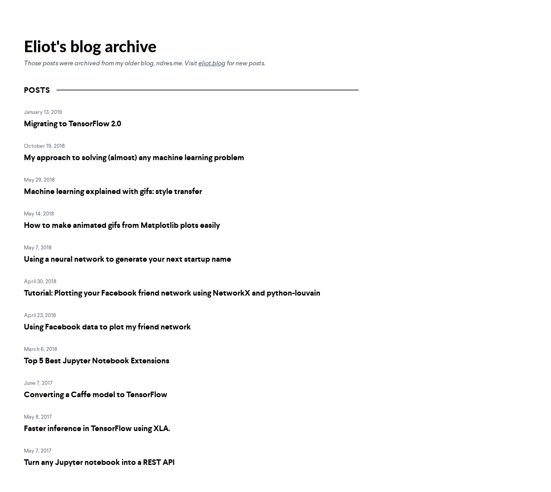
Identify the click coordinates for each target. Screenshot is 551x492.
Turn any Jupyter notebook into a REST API (99, 462)
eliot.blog (211, 64)
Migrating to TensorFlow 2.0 (72, 123)
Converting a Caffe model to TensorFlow (95, 394)
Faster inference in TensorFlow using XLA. (97, 428)
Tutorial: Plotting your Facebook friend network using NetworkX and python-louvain (172, 293)
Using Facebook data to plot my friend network (107, 326)
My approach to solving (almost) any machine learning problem (134, 157)
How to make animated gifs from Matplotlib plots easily (122, 225)
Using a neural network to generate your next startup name (127, 259)
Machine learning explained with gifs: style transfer (113, 191)
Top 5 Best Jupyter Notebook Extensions (96, 360)
